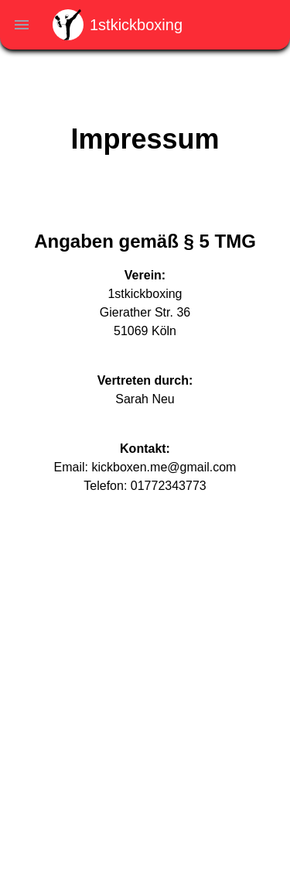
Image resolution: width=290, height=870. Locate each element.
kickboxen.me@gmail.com (163, 467)
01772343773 (168, 485)
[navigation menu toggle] (21, 24)
